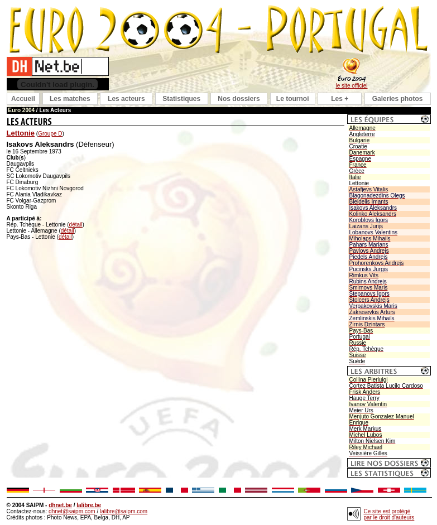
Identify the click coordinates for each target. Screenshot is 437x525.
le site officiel (351, 86)
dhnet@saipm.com (72, 511)
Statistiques (181, 99)
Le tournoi (292, 99)
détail (76, 224)
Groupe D (50, 134)
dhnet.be (60, 505)
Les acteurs (126, 99)
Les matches (70, 99)
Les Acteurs (55, 110)
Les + (339, 99)
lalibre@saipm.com (123, 511)
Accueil (23, 99)
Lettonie (21, 133)
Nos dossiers (239, 99)
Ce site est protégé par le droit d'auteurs (389, 514)
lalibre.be (88, 505)
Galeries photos (397, 99)
